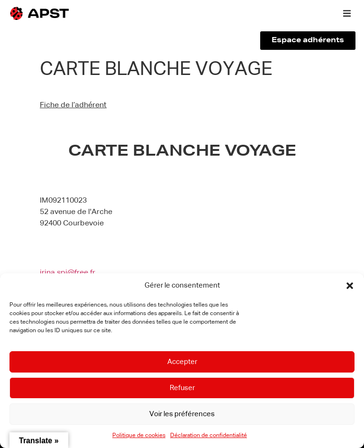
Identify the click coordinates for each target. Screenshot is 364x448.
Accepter (182, 361)
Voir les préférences (182, 414)
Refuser (182, 388)
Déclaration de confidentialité (208, 436)
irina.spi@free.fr (67, 273)
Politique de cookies (138, 436)
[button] (350, 285)
